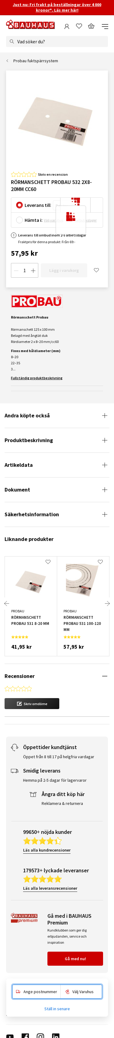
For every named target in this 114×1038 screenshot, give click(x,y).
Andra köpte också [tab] (27, 415)
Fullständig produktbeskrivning (37, 378)
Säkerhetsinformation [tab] (32, 514)
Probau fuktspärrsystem (35, 61)
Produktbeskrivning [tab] (29, 440)
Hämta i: (34, 220)
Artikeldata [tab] (19, 464)
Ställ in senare (57, 1008)
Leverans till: (38, 205)
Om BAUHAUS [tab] (19, 973)
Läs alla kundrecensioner (47, 819)
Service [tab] (13, 952)
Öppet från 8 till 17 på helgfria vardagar (58, 726)
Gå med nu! (75, 928)
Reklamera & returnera (62, 772)
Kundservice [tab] (17, 962)
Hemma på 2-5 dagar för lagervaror (55, 749)
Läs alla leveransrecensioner (50, 857)
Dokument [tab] (17, 489)
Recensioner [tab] (20, 675)
